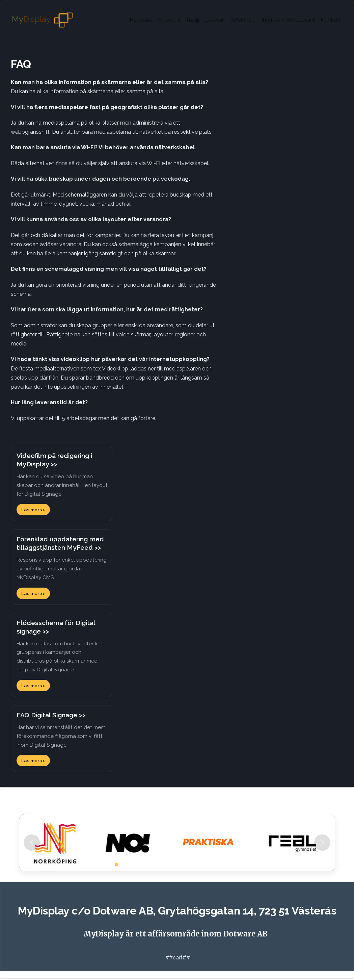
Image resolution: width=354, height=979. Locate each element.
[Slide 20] (232, 864)
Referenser (242, 20)
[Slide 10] (171, 864)
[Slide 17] (213, 864)
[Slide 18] (219, 864)
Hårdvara (141, 20)
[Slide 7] (153, 864)
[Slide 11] (177, 864)
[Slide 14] (195, 864)
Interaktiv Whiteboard (288, 20)
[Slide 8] (159, 864)
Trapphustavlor (205, 20)
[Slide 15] (201, 864)
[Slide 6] (146, 864)
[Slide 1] (116, 864)
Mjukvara (169, 20)
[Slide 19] (225, 864)
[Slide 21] (238, 864)
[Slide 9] (165, 864)
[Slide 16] (207, 864)
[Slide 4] (134, 864)
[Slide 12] (183, 864)
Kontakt (331, 20)
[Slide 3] (128, 864)
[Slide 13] (189, 864)
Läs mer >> (33, 509)
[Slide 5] (140, 864)
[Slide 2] (122, 864)
